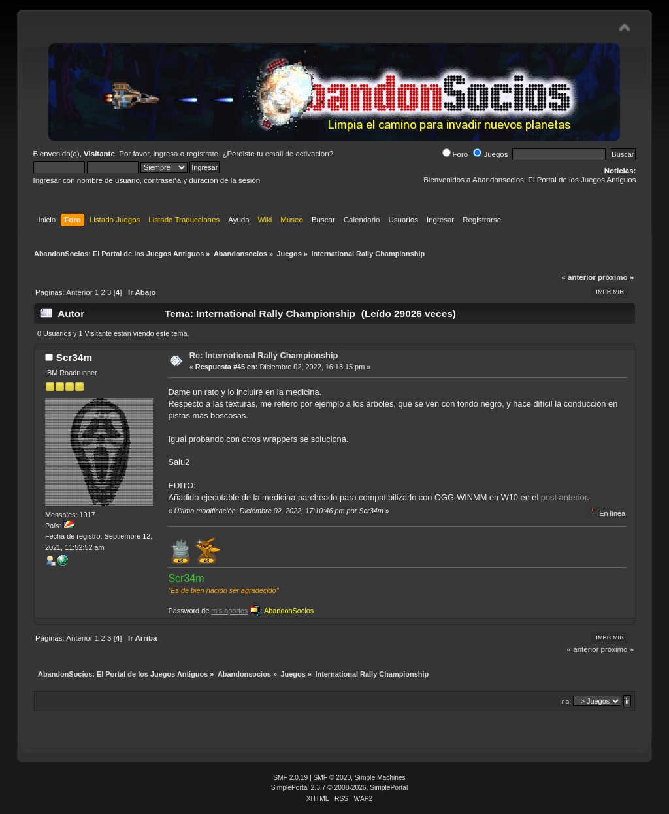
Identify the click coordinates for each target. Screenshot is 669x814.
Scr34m (74, 357)
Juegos (490, 154)
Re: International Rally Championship (263, 355)
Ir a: (565, 701)
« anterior (578, 277)
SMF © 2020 (332, 777)
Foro (455, 154)
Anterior (79, 292)
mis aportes (229, 611)
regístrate (202, 154)
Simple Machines (380, 777)
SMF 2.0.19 (290, 777)
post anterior (564, 497)
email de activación (297, 154)
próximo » (616, 277)
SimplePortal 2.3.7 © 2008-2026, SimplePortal (339, 787)
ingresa (166, 154)
